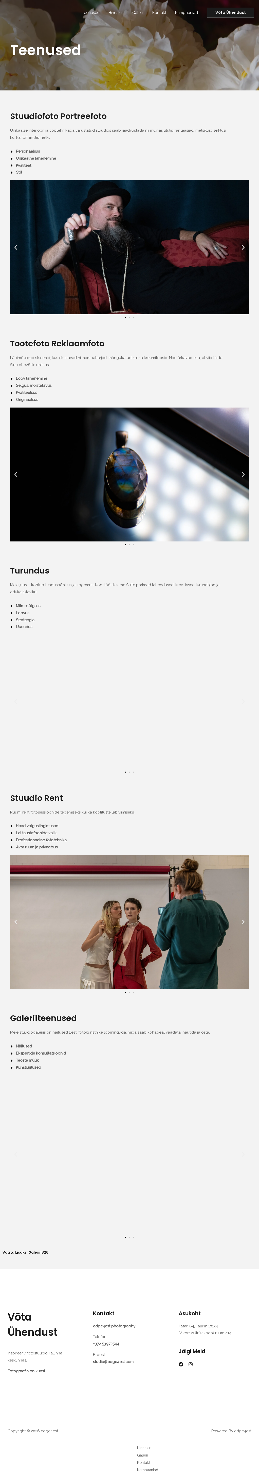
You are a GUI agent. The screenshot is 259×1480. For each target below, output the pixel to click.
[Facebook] (181, 1364)
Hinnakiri (120, 12)
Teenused (96, 12)
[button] (230, 13)
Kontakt (161, 12)
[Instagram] (190, 1364)
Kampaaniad (187, 12)
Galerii (140, 12)
